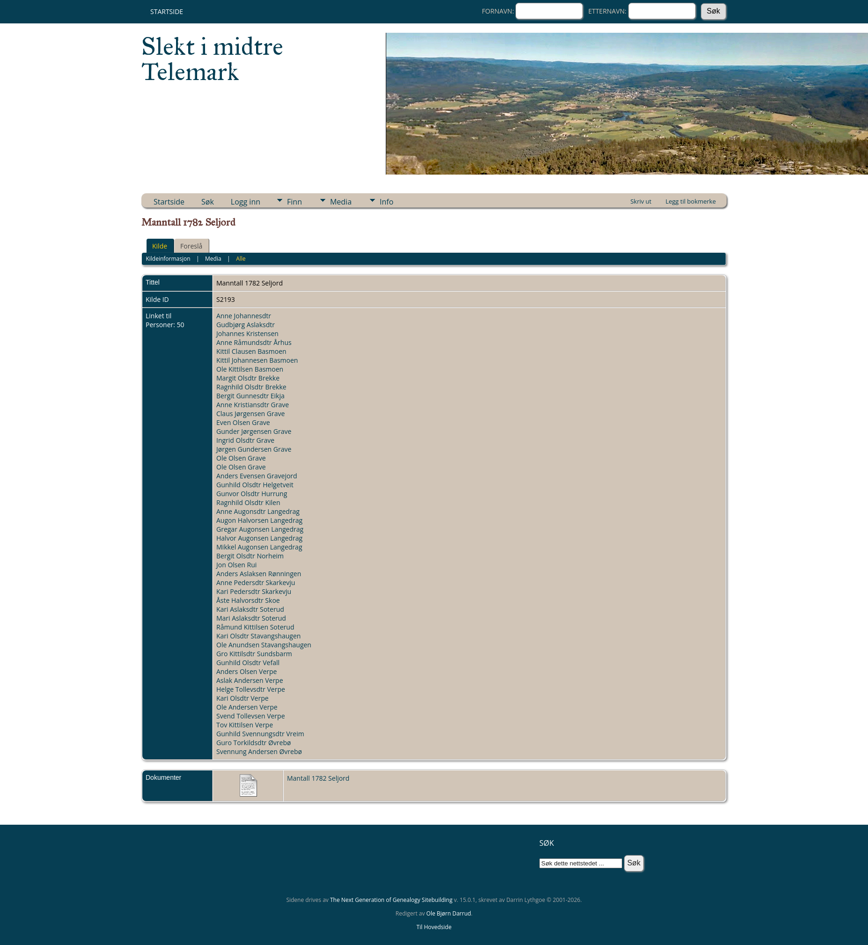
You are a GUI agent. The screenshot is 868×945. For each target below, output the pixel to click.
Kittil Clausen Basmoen (251, 351)
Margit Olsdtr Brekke (248, 378)
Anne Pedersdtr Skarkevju (255, 582)
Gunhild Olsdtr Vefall (248, 662)
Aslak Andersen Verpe (249, 680)
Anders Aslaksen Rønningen (258, 573)
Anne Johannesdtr (243, 315)
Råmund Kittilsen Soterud (255, 627)
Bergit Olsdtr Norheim (250, 555)
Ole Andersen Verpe (247, 707)
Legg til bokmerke (690, 201)
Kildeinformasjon (168, 259)
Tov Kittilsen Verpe (244, 724)
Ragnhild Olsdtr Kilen (248, 502)
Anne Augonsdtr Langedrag (258, 511)
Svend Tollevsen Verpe (250, 715)
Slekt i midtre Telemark (212, 59)
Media (341, 202)
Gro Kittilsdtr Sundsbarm (254, 653)
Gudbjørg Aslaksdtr (245, 324)
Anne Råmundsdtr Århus (254, 342)
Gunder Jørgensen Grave (253, 431)
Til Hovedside (434, 927)
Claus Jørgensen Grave (250, 413)
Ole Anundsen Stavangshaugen (263, 644)
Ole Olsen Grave (241, 458)
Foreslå (191, 246)
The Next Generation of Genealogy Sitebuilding (391, 900)
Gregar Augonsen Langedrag (259, 529)
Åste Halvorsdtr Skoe (248, 600)
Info (386, 202)
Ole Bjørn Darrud (449, 913)
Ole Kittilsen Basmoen (249, 369)
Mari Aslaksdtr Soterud (251, 618)
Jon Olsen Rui (236, 564)
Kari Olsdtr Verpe (242, 698)
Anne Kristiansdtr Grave (252, 404)
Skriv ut (640, 201)
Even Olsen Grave (243, 422)
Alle (240, 259)
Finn (294, 202)
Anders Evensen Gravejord (256, 475)
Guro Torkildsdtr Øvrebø (253, 742)
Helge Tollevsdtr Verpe (250, 689)
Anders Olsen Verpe (246, 671)
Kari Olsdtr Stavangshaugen (258, 635)
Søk (207, 202)
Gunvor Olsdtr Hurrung (251, 493)
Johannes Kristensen (247, 333)
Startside (166, 11)
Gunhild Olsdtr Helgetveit (255, 484)
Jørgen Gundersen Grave (253, 449)
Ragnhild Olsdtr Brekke (251, 386)
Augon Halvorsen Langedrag (259, 520)
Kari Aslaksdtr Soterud (250, 609)
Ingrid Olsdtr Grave (245, 440)
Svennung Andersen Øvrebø (259, 751)
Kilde (159, 246)
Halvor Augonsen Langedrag (259, 538)
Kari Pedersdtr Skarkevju (253, 591)
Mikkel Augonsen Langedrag (259, 546)
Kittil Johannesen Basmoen (257, 360)
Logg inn (245, 202)
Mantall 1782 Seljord (318, 778)
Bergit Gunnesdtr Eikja (250, 395)
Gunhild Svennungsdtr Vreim (260, 733)
